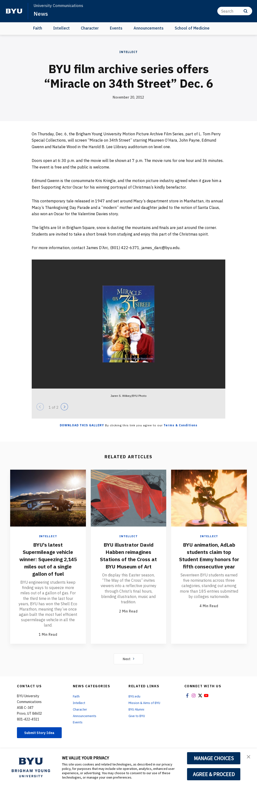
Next (128, 658)
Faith (37, 28)
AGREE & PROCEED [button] (214, 774)
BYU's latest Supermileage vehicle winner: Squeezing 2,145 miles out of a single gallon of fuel (48, 559)
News (41, 13)
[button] (249, 757)
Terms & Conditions (180, 425)
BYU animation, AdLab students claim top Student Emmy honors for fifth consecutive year (209, 559)
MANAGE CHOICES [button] (214, 758)
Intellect (61, 28)
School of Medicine (192, 28)
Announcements (149, 28)
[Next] (64, 406)
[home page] (14, 11)
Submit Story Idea (40, 734)
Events (116, 28)
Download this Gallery (82, 425)
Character (90, 28)
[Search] (234, 11)
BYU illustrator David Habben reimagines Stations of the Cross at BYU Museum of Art (128, 555)
